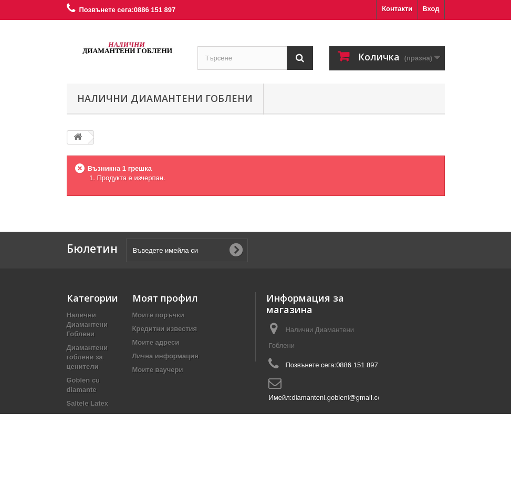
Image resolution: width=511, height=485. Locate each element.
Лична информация (165, 356)
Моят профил (165, 298)
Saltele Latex (88, 403)
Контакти (397, 9)
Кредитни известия (164, 329)
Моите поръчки (158, 315)
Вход (430, 9)
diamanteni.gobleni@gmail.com (339, 397)
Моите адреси (156, 342)
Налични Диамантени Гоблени (165, 98)
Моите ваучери (157, 370)
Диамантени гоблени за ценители (87, 357)
